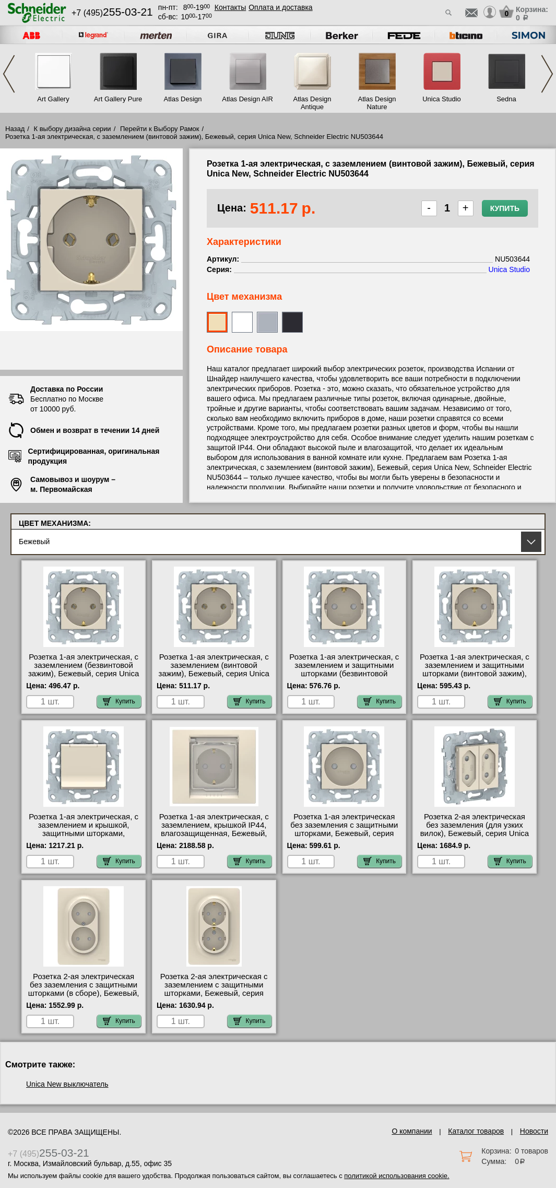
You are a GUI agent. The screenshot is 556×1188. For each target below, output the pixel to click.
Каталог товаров (476, 1131)
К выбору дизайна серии (72, 129)
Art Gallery (53, 99)
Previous (9, 74)
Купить (504, 208)
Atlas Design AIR (247, 99)
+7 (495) (112, 12)
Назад (15, 129)
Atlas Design (183, 99)
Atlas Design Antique (312, 103)
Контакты (230, 7)
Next (547, 74)
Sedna (506, 99)
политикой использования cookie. (396, 1176)
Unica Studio (441, 99)
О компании (412, 1131)
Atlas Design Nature (377, 103)
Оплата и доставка (280, 7)
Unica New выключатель (67, 1084)
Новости (534, 1131)
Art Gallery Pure (118, 99)
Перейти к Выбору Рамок (159, 129)
